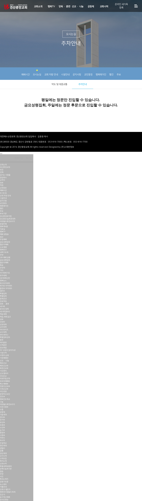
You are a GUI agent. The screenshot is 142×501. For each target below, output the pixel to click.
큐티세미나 (4, 335)
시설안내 (65, 73)
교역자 (2, 180)
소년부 (2, 428)
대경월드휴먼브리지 (7, 221)
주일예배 (3, 239)
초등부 (2, 425)
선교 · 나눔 (77, 6)
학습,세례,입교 (5, 317)
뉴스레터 (3, 484)
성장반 (2, 322)
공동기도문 (4, 482)
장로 (1, 183)
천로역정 (3, 301)
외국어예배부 (5, 381)
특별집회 (3, 294)
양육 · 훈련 (64, 6)
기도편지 (3, 371)
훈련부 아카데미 (6, 288)
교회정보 (3, 188)
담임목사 (3, 178)
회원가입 (19, 158)
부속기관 (3, 214)
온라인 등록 (4, 309)
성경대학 (3, 324)
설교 (1, 237)
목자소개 (3, 461)
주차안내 (82, 84)
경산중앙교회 (5, 167)
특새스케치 (4, 479)
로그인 (29, 158)
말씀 (1, 471)
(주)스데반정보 (67, 147)
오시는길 (37, 73)
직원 (1, 185)
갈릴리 (2, 448)
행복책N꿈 (4, 226)
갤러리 (2, 291)
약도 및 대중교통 (59, 84)
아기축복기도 (5, 273)
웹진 (111, 73)
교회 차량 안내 (51, 73)
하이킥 (2, 440)
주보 (119, 73)
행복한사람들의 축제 (7, 492)
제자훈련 (3, 343)
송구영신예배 (5, 497)
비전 (1, 170)
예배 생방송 (4, 234)
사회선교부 (4, 389)
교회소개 (38, 6)
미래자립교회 (5, 378)
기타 (1, 270)
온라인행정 (4, 500)
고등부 (2, 435)
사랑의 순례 (4, 355)
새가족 (2, 306)
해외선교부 (4, 366)
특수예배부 (4, 384)
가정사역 (3, 353)
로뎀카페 (3, 224)
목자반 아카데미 (6, 286)
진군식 (2, 495)
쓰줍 (1, 409)
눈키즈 (2, 430)
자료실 (2, 229)
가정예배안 (4, 358)
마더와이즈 (4, 330)
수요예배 (3, 247)
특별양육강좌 (5, 337)
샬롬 (1, 451)
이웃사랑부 (4, 407)
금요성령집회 (5, 242)
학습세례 (3, 314)
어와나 (2, 438)
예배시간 (25, 73)
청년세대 (3, 446)
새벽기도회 (4, 252)
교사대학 (3, 332)
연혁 (1, 172)
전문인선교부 (5, 386)
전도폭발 (3, 348)
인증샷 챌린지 (5, 489)
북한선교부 (4, 368)
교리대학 (3, 327)
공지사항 (77, 73)
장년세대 (3, 453)
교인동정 (88, 73)
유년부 (2, 422)
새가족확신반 (5, 278)
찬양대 (2, 268)
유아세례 (3, 275)
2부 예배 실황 (5, 257)
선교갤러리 (4, 373)
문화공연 (3, 299)
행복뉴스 (3, 281)
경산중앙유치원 (6, 216)
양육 (1, 319)
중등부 (2, 433)
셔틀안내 (3, 487)
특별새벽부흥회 (6, 466)
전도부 (2, 397)
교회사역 (104, 6)
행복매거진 (101, 73)
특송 (1, 265)
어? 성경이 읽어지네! (8, 350)
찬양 (1, 255)
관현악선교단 (5, 394)
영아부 (2, 417)
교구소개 (3, 456)
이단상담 (3, 391)
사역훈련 (3, 345)
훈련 (1, 340)
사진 (1, 477)
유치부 (2, 420)
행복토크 (3, 250)
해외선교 (3, 363)
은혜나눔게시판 (6, 469)
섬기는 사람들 (5, 175)
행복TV (51, 6)
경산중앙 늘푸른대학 (7, 219)
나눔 (1, 402)
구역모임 (3, 458)
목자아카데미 (5, 283)
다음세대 (3, 415)
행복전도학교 (5, 399)
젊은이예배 (4, 245)
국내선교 (3, 376)
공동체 (91, 6)
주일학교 (3, 443)
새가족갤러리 (5, 312)
